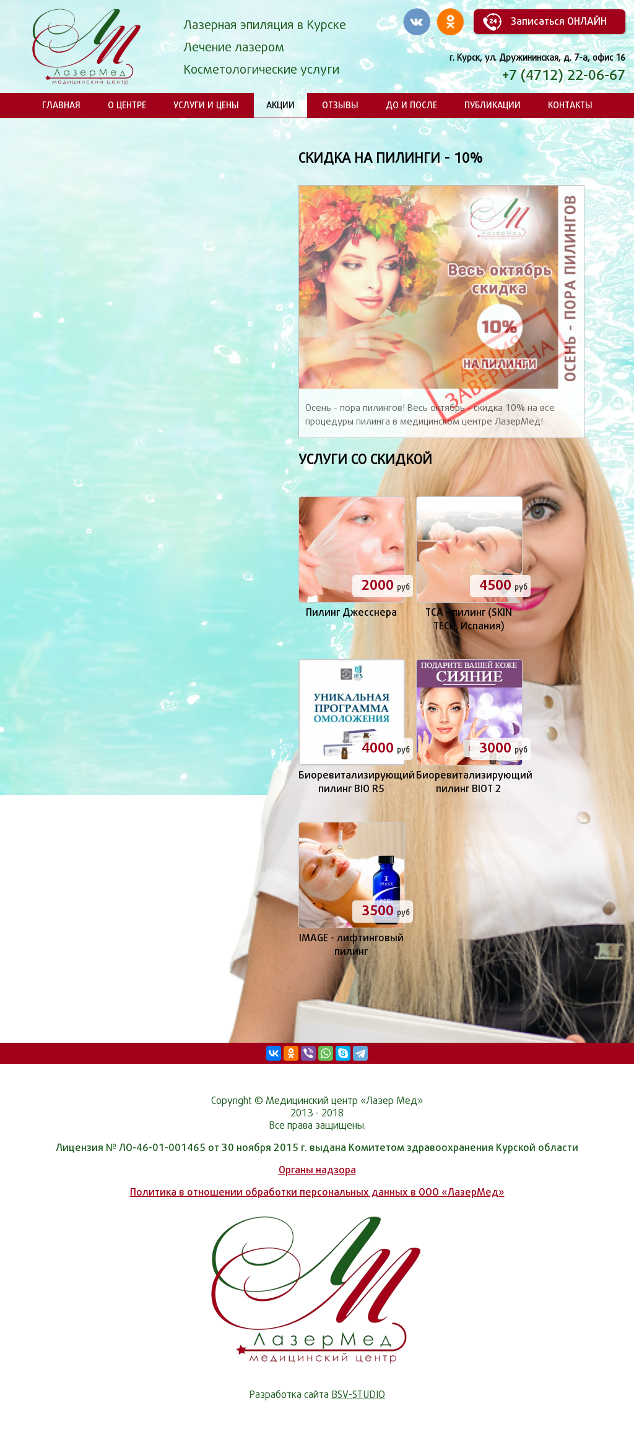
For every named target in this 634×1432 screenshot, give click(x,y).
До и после (411, 105)
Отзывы (340, 105)
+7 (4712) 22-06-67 (563, 75)
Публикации (492, 105)
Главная (61, 105)
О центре (127, 105)
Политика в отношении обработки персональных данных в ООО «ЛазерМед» (317, 1192)
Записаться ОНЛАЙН (559, 21)
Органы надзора (317, 1170)
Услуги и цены (206, 105)
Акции (280, 105)
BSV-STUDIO (358, 1394)
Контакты (570, 105)
